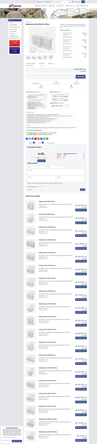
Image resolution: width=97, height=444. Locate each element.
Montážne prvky (13, 36)
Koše (10, 20)
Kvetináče (12, 34)
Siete (10, 22)
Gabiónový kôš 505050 (47, 214)
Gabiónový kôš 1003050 (47, 252)
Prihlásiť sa (41, 1)
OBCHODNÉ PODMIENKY (82, 5)
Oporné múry (13, 31)
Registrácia (49, 1)
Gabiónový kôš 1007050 (47, 278)
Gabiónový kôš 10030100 (48, 316)
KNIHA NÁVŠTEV (70, 5)
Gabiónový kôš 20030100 (48, 380)
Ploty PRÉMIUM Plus (14, 27)
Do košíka (80, 77)
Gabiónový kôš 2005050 (47, 355)
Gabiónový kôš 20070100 (48, 406)
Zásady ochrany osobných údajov (8, 437)
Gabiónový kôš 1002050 (47, 240)
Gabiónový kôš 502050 (47, 201)
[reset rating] (37, 186)
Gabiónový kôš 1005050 (47, 265)
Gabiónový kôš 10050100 (48, 329)
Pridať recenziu (41, 160)
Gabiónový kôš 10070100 (48, 342)
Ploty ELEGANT (15, 29)
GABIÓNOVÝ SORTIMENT (41, 5)
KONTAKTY (52, 5)
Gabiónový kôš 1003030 (47, 227)
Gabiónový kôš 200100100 (48, 419)
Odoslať (82, 189)
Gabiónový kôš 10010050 (48, 304)
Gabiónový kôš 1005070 (47, 291)
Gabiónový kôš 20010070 (48, 393)
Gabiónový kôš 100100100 (48, 368)
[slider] (42, 63)
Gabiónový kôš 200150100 (48, 432)
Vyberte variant (81, 210)
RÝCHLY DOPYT (60, 5)
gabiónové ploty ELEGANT (14, 50)
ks (73, 76)
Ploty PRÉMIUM (15, 25)
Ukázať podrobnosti (6, 440)
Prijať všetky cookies (17, 441)
